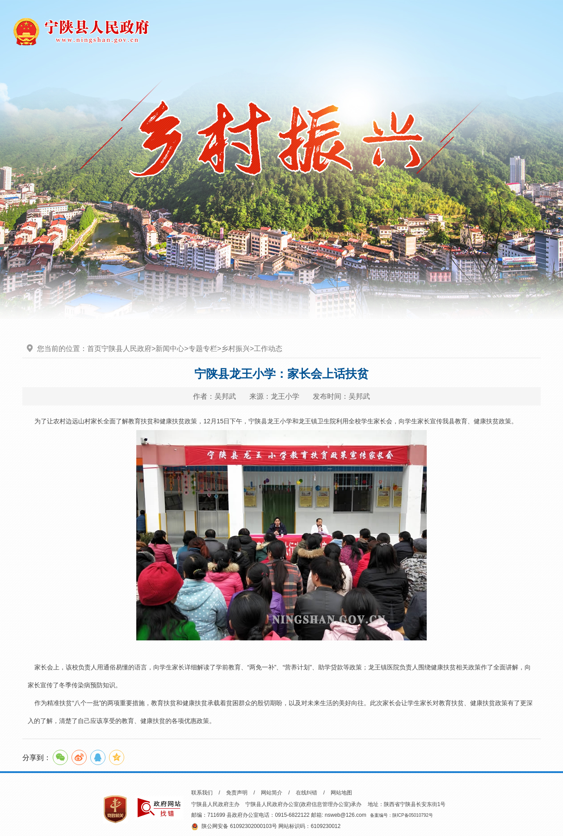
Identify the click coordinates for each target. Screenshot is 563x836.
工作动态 (268, 348)
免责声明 (237, 793)
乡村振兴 (235, 348)
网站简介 (271, 793)
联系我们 (202, 793)
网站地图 (341, 793)
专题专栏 (203, 348)
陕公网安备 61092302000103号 (234, 826)
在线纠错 (306, 793)
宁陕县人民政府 (126, 348)
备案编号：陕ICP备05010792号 (401, 815)
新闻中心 (169, 348)
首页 (94, 348)
